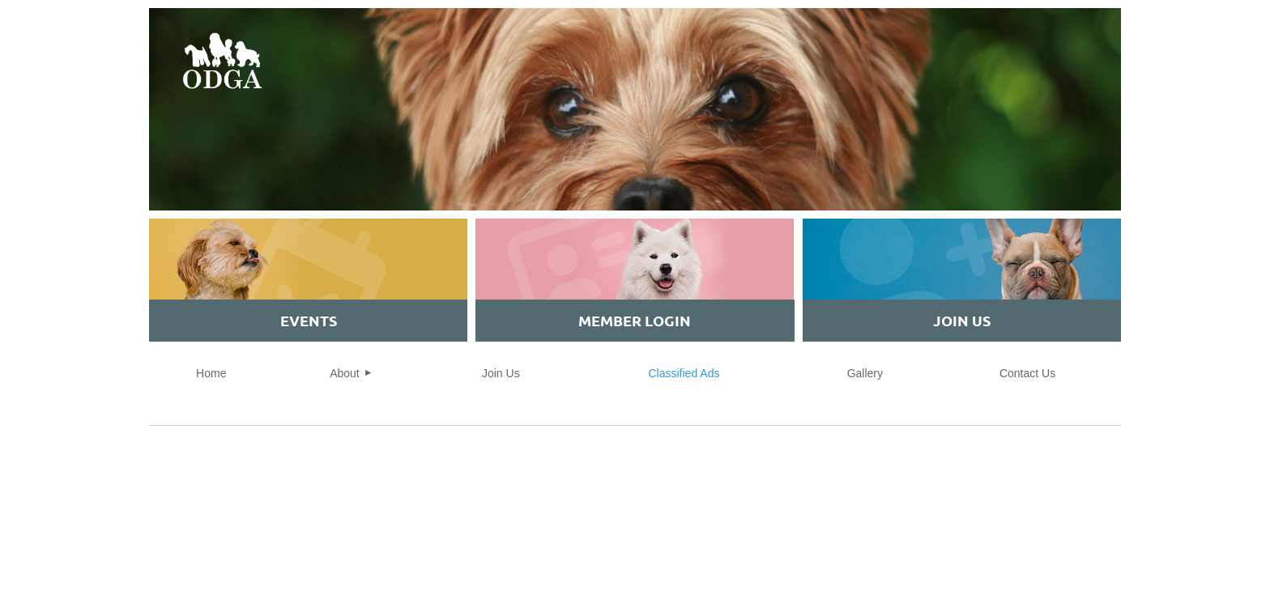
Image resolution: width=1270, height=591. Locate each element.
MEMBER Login (634, 320)
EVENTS (308, 320)
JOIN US (962, 320)
